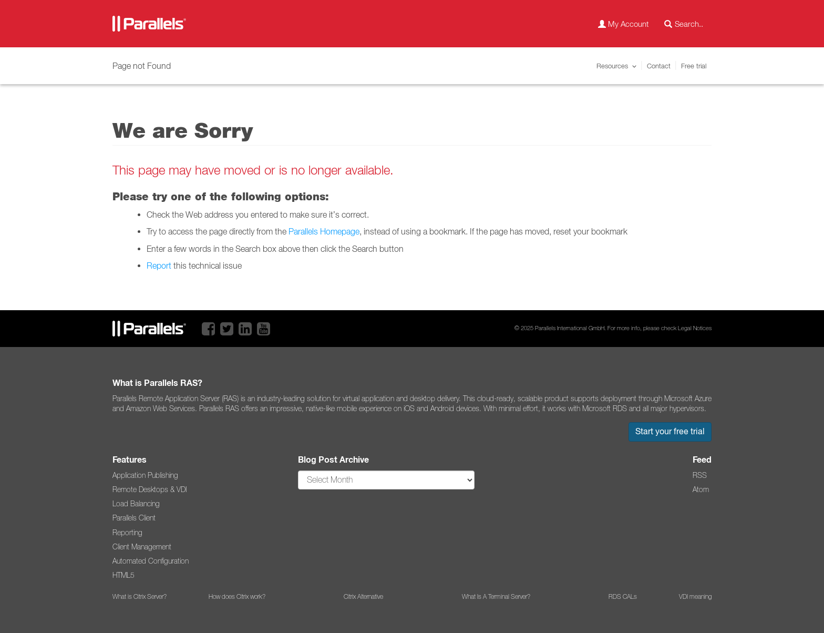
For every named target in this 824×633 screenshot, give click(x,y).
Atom (701, 489)
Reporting (127, 532)
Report (159, 265)
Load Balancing (136, 503)
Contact (659, 66)
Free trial (693, 66)
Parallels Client (134, 518)
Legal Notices (695, 328)
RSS (700, 475)
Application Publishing (145, 475)
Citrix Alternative (363, 596)
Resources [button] (612, 66)
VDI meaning (695, 596)
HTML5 (123, 575)
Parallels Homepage (324, 231)
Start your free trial (670, 431)
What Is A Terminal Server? (496, 596)
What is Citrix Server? (139, 596)
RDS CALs (623, 596)
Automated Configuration (150, 561)
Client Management (141, 547)
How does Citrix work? (237, 596)
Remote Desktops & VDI (149, 489)
